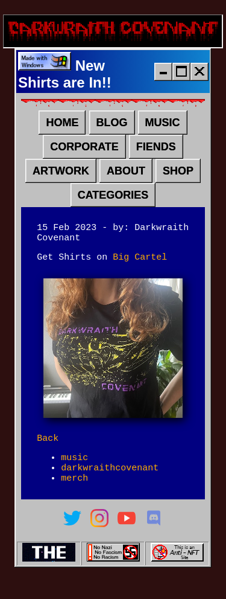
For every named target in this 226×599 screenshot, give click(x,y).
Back (47, 450)
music (74, 471)
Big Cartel (140, 267)
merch (74, 495)
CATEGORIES (113, 200)
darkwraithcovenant (110, 483)
